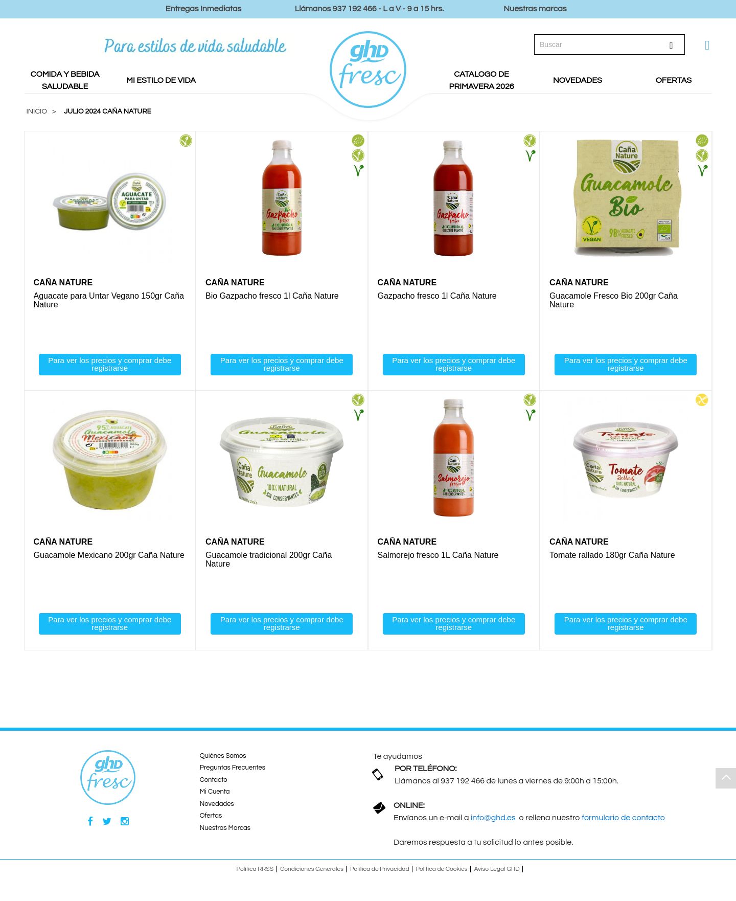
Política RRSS (254, 869)
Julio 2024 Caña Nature (107, 111)
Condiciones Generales (311, 869)
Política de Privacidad (379, 869)
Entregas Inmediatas (203, 9)
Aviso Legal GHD (497, 869)
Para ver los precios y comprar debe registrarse (109, 364)
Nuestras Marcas (225, 828)
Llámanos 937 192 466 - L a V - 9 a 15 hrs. (369, 9)
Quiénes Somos (223, 756)
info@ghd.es (494, 818)
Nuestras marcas (534, 9)
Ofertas (211, 816)
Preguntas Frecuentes (232, 768)
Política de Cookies (442, 869)
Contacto (213, 780)
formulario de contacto (623, 818)
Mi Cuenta (215, 792)
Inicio (37, 111)
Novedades (217, 804)
